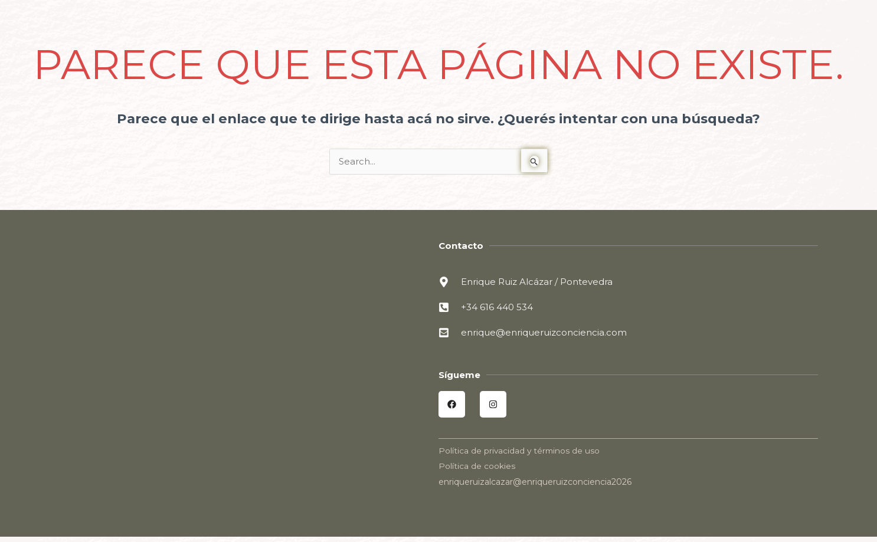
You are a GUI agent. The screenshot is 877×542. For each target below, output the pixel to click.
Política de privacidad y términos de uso (520, 451)
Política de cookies (476, 466)
